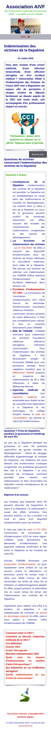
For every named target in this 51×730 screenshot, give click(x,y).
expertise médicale (25, 396)
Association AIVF (25, 6)
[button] (23, 37)
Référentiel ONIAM (23, 372)
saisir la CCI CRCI (36, 529)
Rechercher (38, 154)
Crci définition (14, 643)
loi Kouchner (25, 247)
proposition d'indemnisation (19, 564)
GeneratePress (25, 725)
